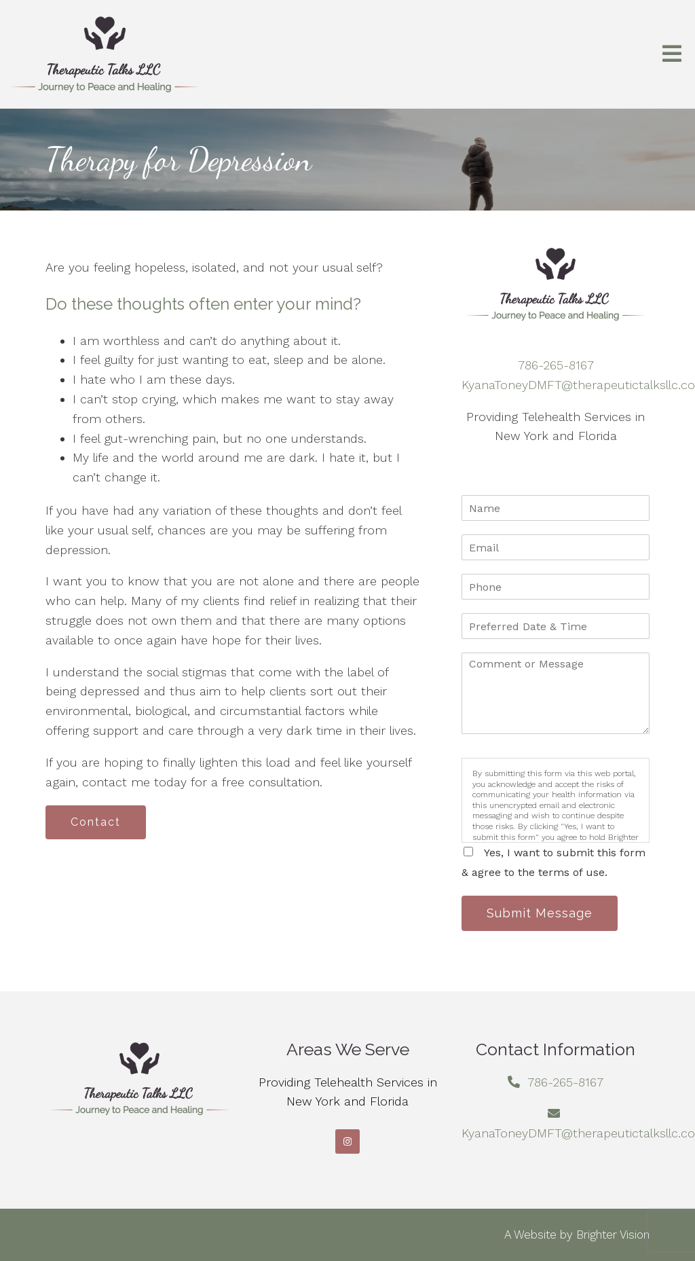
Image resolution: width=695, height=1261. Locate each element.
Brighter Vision (613, 1234)
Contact (96, 822)
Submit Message (540, 913)
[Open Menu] (671, 55)
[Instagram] (347, 1141)
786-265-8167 (556, 365)
